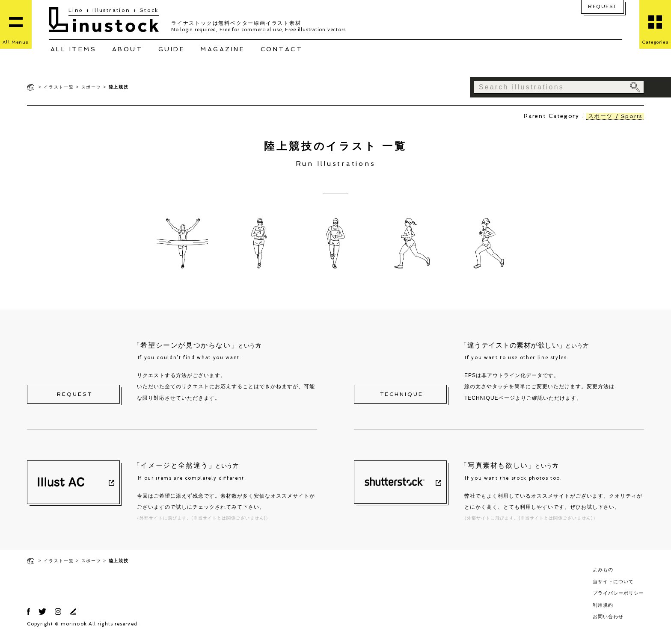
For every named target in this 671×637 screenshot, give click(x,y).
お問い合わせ (608, 616)
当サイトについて (613, 581)
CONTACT (282, 49)
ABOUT (127, 49)
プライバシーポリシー (618, 593)
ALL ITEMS (73, 49)
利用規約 (603, 605)
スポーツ (91, 87)
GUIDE (171, 49)
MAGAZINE (222, 49)
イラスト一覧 (59, 87)
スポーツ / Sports (614, 116)
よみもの (603, 569)
